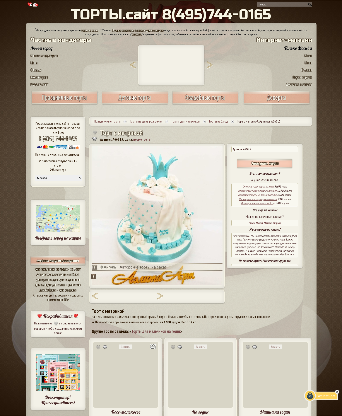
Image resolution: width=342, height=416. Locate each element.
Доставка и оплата (299, 84)
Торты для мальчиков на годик (156, 331)
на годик (61, 269)
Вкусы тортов (302, 77)
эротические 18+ (58, 299)
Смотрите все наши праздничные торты (258, 191)
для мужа (59, 279)
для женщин (43, 285)
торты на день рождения (58, 260)
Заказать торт (265, 163)
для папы (74, 279)
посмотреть (141, 139)
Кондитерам (39, 77)
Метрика (276, 223)
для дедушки (67, 290)
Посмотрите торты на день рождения (257, 195)
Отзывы (36, 69)
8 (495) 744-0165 (58, 138)
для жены (58, 285)
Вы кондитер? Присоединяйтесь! (58, 399)
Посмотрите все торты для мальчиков (258, 199)
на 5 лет (75, 269)
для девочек (44, 274)
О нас (308, 55)
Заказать (125, 347)
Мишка (259, 223)
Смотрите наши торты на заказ (258, 186)
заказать (137, 34)
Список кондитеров (44, 55)
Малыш (267, 223)
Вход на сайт (39, 84)
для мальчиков (45, 269)
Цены (34, 62)
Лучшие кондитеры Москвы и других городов (137, 30)
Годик (252, 223)
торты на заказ (89, 30)
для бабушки (47, 290)
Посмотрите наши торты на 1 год (258, 203)
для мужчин (43, 279)
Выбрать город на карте (58, 238)
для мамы (74, 285)
